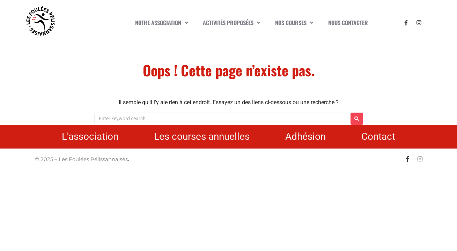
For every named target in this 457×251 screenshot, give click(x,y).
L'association (90, 136)
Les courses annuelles (202, 136)
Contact (378, 136)
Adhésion (305, 136)
